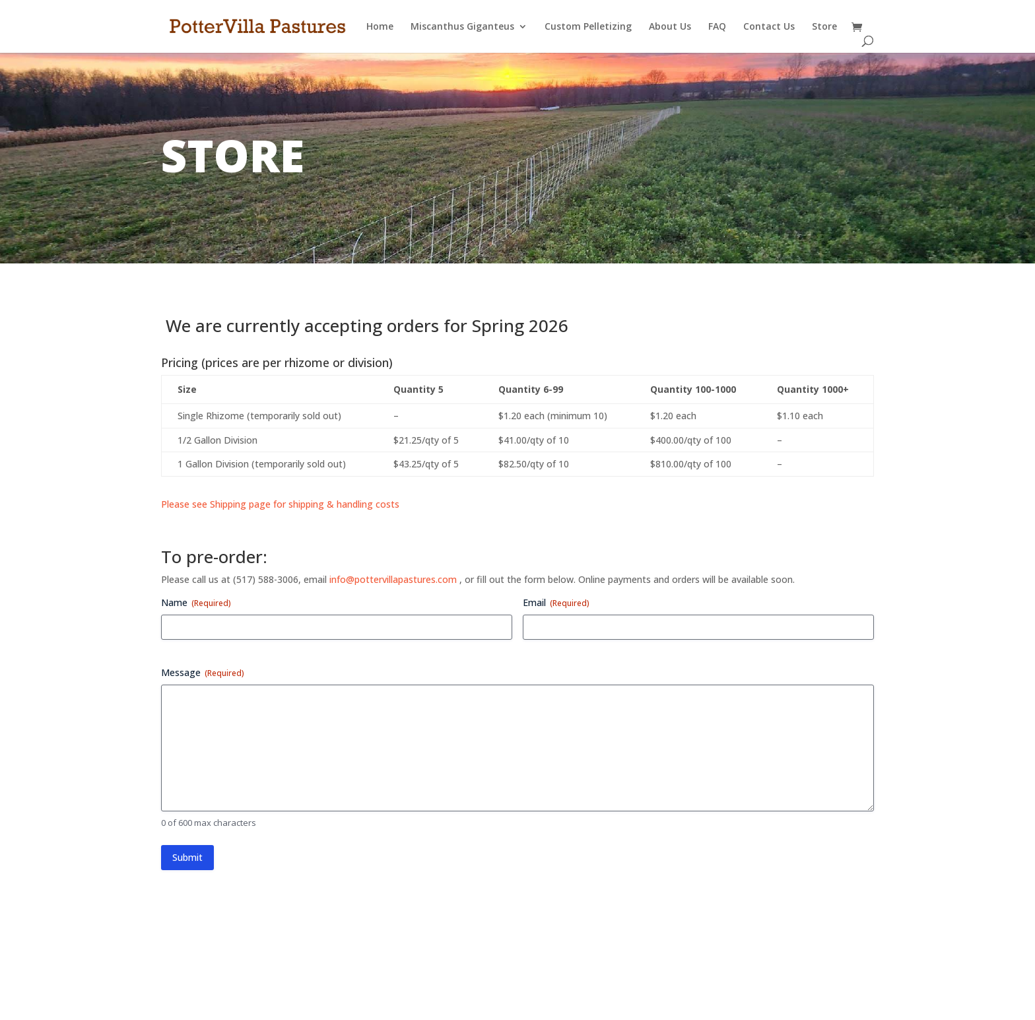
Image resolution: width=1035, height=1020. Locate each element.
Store (824, 27)
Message (202, 672)
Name (196, 602)
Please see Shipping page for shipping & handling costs (280, 504)
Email (556, 602)
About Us (670, 27)
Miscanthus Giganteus (462, 27)
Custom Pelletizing (588, 27)
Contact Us (769, 27)
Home (379, 27)
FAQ (717, 27)
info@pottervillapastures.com (393, 579)
